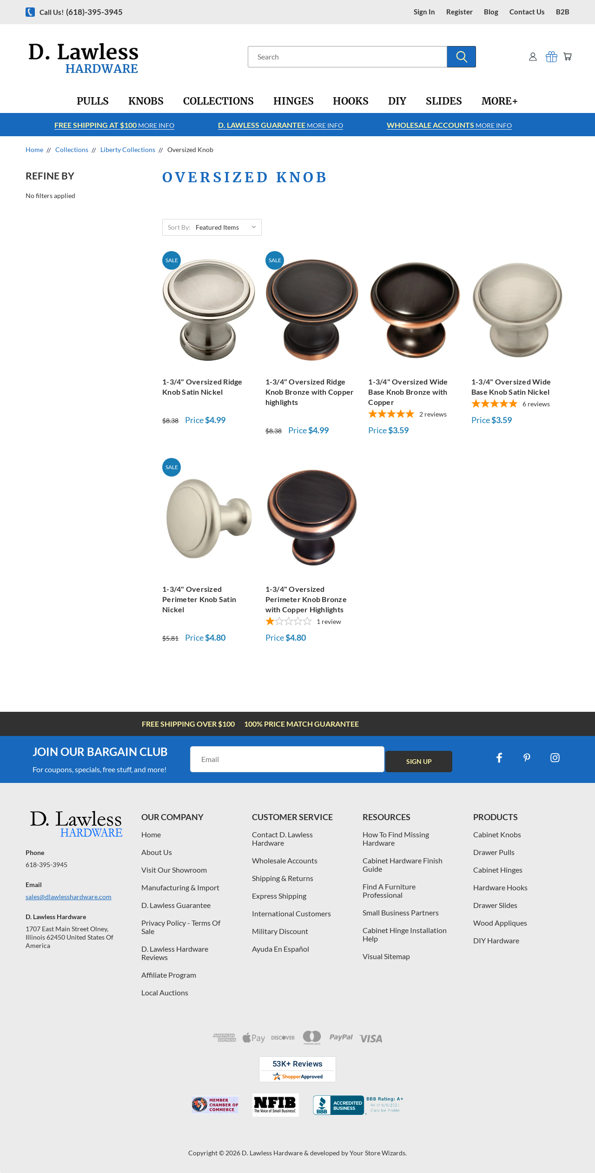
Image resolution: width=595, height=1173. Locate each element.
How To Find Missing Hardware (396, 838)
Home (151, 834)
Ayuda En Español (280, 948)
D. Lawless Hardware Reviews (174, 952)
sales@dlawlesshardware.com (69, 897)
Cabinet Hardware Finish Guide (403, 864)
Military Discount (280, 931)
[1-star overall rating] (312, 622)
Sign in (424, 12)
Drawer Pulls (494, 852)
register (459, 12)
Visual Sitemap (386, 956)
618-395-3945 (46, 864)
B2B (562, 12)
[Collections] (218, 101)
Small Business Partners (401, 912)
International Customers (291, 913)
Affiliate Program (168, 974)
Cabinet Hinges (497, 869)
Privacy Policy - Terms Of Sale (180, 926)
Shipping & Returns (282, 878)
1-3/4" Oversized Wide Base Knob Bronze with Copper (408, 391)
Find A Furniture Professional (389, 890)
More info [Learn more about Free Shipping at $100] (114, 124)
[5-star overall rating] (415, 415)
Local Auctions (164, 992)
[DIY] (397, 101)
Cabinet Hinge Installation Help (405, 934)
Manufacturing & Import (180, 887)
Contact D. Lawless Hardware (282, 838)
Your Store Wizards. (378, 1153)
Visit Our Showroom (174, 869)
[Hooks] (351, 101)
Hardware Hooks (500, 887)
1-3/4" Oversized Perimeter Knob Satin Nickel (199, 599)
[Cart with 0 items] (566, 56)
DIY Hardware (496, 940)
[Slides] (444, 101)
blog (491, 12)
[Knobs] (146, 101)
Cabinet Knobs (497, 834)
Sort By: (179, 227)
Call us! (81, 12)
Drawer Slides (495, 905)
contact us (527, 12)
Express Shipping (279, 895)
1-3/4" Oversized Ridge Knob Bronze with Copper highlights (309, 391)
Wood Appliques (500, 922)
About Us (156, 852)
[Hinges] (293, 101)
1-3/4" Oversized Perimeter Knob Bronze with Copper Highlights (306, 599)
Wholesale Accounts (284, 860)
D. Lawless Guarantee (176, 905)
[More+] (500, 101)
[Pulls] (93, 101)
